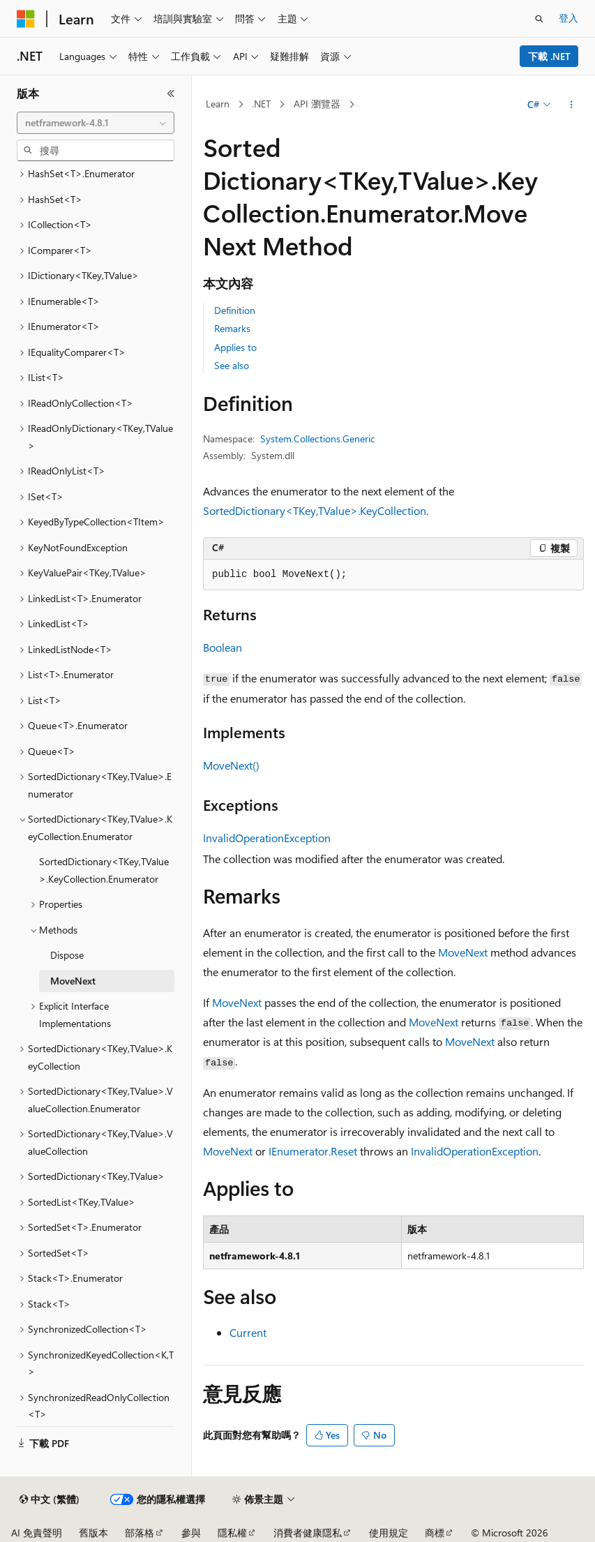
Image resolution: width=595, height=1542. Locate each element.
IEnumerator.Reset (313, 1151)
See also (231, 365)
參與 (191, 1532)
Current (247, 1332)
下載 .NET (549, 56)
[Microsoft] (26, 19)
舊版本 (93, 1532)
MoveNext (463, 952)
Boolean (222, 647)
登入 (568, 17)
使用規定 (388, 1532)
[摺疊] (171, 93)
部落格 (139, 1532)
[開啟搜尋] (539, 18)
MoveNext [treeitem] (73, 980)
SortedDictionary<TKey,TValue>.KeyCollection (314, 510)
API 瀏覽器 (317, 103)
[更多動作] (571, 104)
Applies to (235, 347)
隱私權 (232, 1532)
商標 (434, 1532)
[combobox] (95, 123)
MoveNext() (231, 765)
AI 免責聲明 (36, 1532)
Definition (234, 310)
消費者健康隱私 (307, 1532)
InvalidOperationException (267, 837)
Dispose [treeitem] (67, 954)
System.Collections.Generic (317, 438)
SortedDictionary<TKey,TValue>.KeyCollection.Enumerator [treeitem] (104, 870)
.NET (261, 103)
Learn (217, 103)
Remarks (232, 328)
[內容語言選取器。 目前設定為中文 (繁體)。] (49, 1499)
